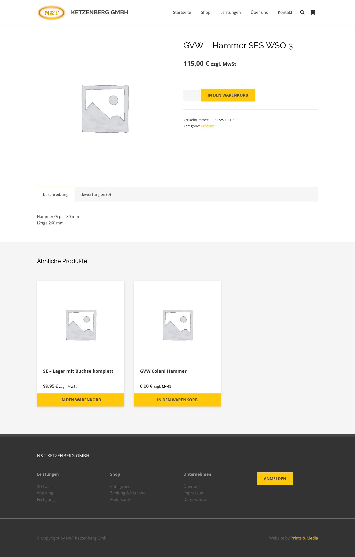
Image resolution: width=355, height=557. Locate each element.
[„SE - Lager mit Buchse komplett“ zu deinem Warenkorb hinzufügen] (80, 399)
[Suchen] (302, 12)
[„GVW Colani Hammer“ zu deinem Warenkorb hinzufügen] (177, 399)
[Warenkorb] (312, 12)
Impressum (194, 493)
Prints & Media (304, 538)
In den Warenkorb (228, 95)
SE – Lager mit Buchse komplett (78, 371)
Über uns (192, 486)
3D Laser (45, 486)
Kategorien (120, 486)
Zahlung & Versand (128, 493)
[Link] (51, 12)
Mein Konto (121, 499)
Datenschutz (195, 499)
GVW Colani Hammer (163, 371)
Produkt (207, 126)
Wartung (45, 493)
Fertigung (46, 499)
